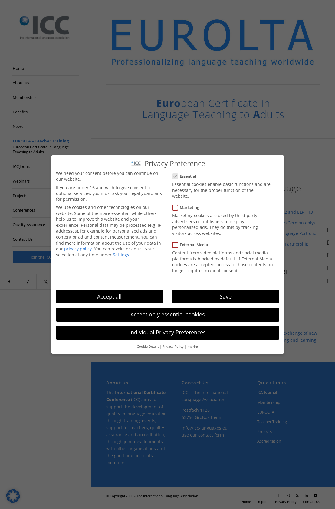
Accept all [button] (109, 296)
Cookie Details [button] (148, 346)
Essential (187, 176)
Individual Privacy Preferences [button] (167, 332)
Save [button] (226, 296)
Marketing (188, 207)
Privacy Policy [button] (173, 346)
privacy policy (78, 249)
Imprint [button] (192, 346)
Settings (121, 255)
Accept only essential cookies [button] (167, 314)
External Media (193, 244)
